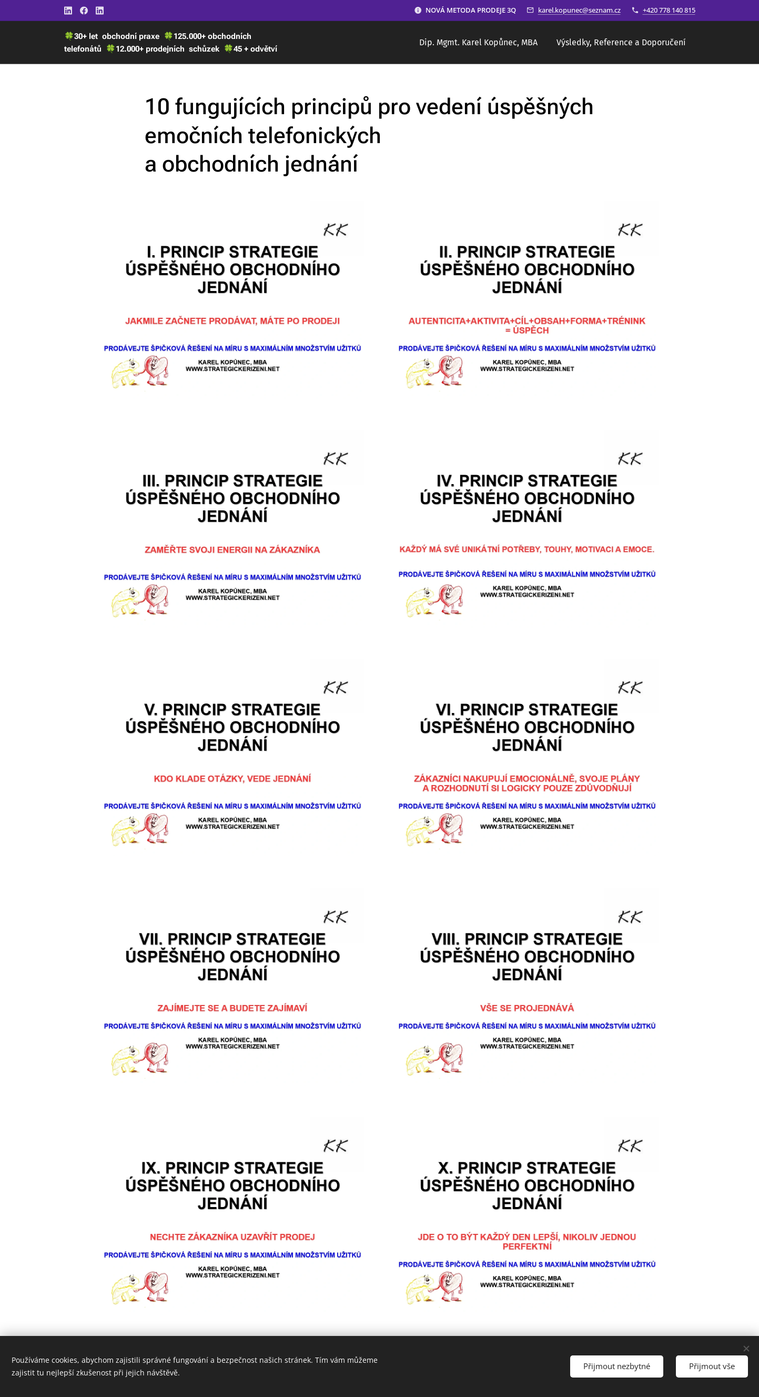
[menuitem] (478, 42)
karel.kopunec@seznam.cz (579, 10)
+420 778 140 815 (669, 10)
